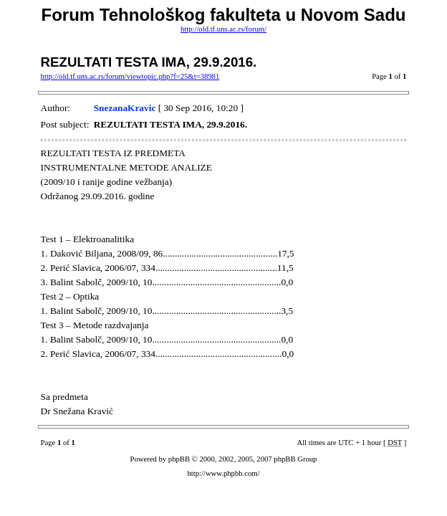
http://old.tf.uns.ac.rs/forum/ (223, 29)
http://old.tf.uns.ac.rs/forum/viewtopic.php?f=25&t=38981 (130, 76)
